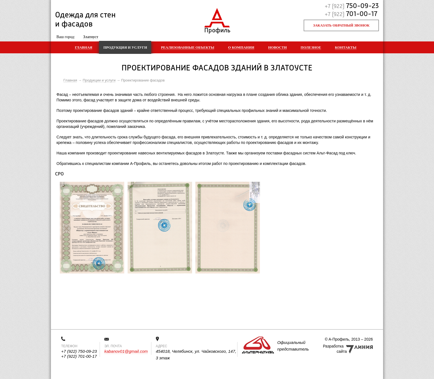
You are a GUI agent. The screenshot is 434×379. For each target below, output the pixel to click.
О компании (241, 47)
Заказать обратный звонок (341, 25)
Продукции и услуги (99, 80)
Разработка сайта (335, 349)
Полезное (311, 47)
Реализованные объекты (187, 47)
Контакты (345, 47)
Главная (83, 47)
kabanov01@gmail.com (126, 351)
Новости (277, 47)
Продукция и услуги (125, 47)
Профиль (217, 29)
